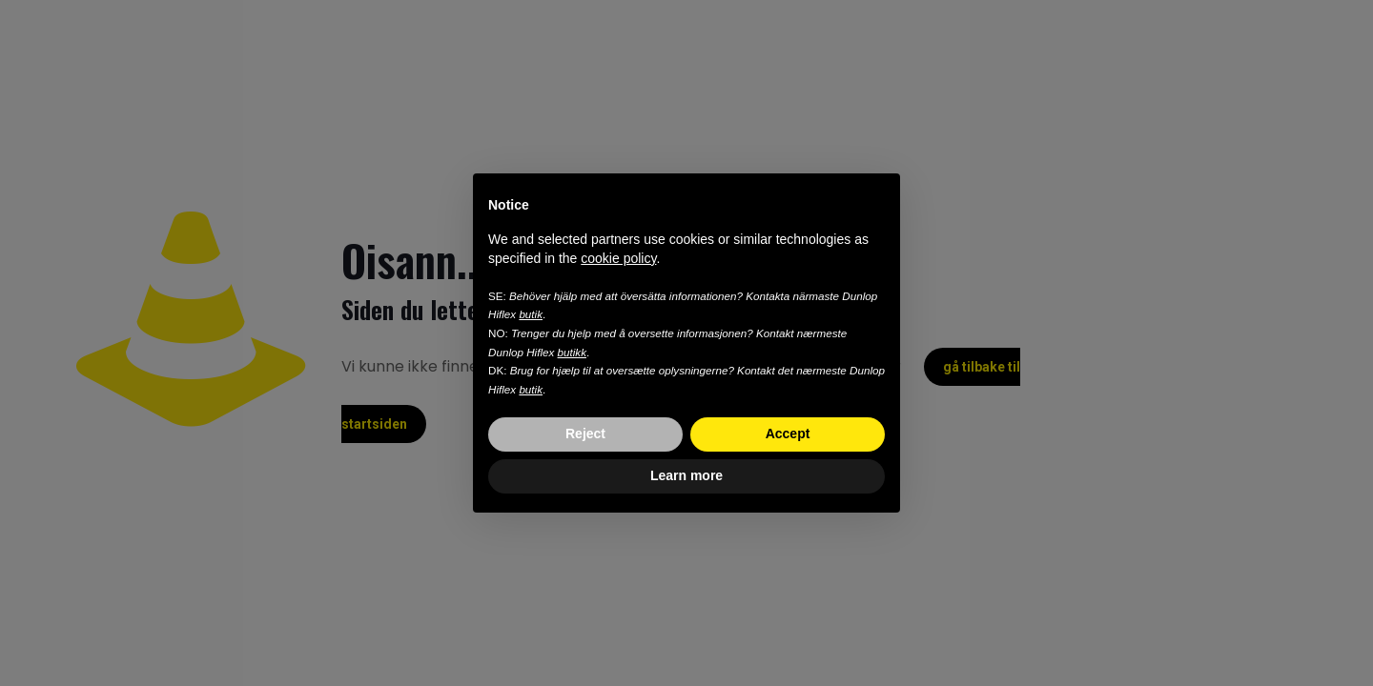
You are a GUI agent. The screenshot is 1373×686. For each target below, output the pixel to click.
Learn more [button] (686, 475)
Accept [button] (788, 433)
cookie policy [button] (618, 258)
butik (531, 314)
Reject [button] (585, 433)
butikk (572, 352)
